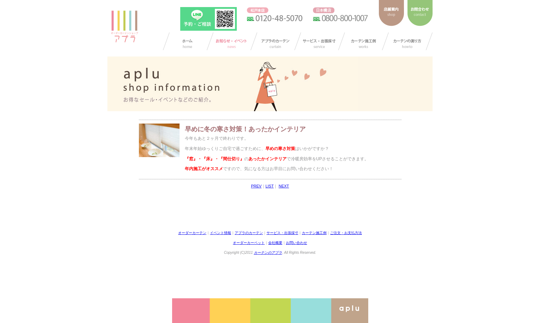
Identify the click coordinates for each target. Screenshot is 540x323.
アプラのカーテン (275, 41)
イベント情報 (220, 233)
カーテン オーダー (188, 41)
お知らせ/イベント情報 (232, 41)
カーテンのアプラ (268, 253)
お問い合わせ (296, 243)
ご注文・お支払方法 (346, 233)
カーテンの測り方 (407, 41)
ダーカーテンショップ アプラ (124, 26)
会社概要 (275, 243)
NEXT (283, 186)
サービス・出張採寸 (319, 41)
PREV (256, 186)
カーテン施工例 (363, 41)
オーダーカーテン (192, 233)
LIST (269, 186)
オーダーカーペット (249, 243)
